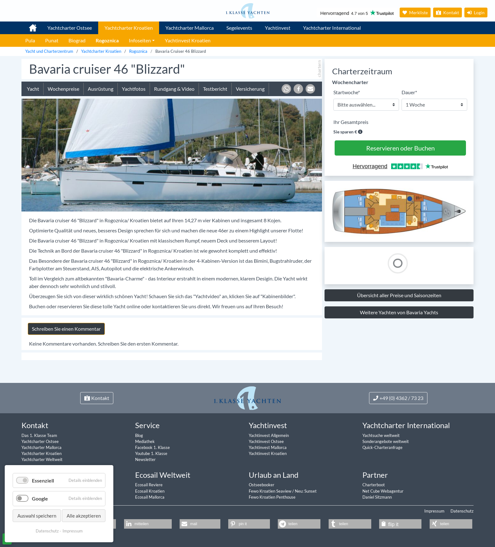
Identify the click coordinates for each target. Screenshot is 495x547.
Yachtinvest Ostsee (266, 441)
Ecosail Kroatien (149, 491)
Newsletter (145, 459)
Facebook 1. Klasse (152, 447)
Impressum (434, 510)
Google (40, 498)
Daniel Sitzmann (377, 497)
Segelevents (239, 28)
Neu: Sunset (306, 491)
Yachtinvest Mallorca (268, 447)
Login (476, 12)
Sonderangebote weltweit (385, 441)
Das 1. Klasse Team (39, 435)
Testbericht (215, 89)
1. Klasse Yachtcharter (29, 25)
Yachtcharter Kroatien (128, 28)
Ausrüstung (100, 89)
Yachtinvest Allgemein (269, 435)
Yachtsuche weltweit (381, 435)
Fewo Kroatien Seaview (270, 491)
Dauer (409, 92)
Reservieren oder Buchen (400, 148)
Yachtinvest (277, 28)
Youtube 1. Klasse (151, 453)
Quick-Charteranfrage (382, 447)
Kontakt (447, 12)
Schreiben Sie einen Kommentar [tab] (66, 329)
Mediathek (145, 441)
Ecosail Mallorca (149, 497)
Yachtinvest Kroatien (268, 453)
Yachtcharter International (332, 28)
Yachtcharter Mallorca (189, 28)
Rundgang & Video (174, 89)
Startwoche (346, 92)
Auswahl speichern (36, 516)
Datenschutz (462, 510)
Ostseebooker (261, 484)
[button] (286, 89)
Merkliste (415, 12)
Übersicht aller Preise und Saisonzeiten (399, 295)
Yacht (33, 89)
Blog (139, 435)
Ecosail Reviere (149, 484)
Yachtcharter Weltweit (42, 459)
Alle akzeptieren (84, 516)
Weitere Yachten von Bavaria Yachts (399, 312)
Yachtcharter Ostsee (69, 28)
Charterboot (373, 484)
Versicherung (250, 89)
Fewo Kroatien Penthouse (272, 497)
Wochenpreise (63, 89)
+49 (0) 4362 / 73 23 (398, 398)
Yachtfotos (134, 89)
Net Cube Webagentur (382, 491)
